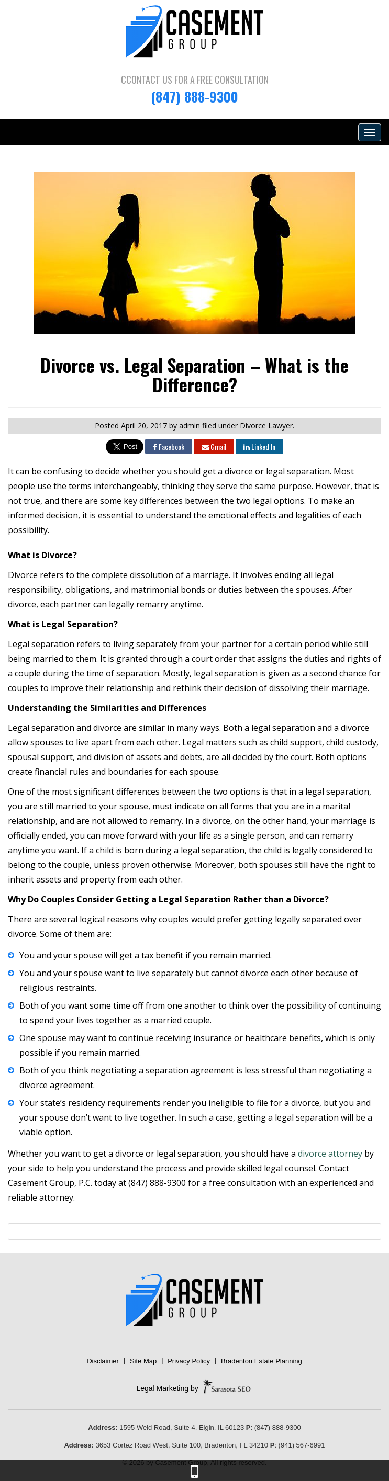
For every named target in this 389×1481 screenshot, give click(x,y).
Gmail (214, 446)
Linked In (259, 446)
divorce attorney (330, 1153)
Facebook (168, 446)
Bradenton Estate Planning (261, 1361)
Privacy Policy (189, 1361)
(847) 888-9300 (194, 96)
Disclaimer (103, 1361)
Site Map (143, 1361)
